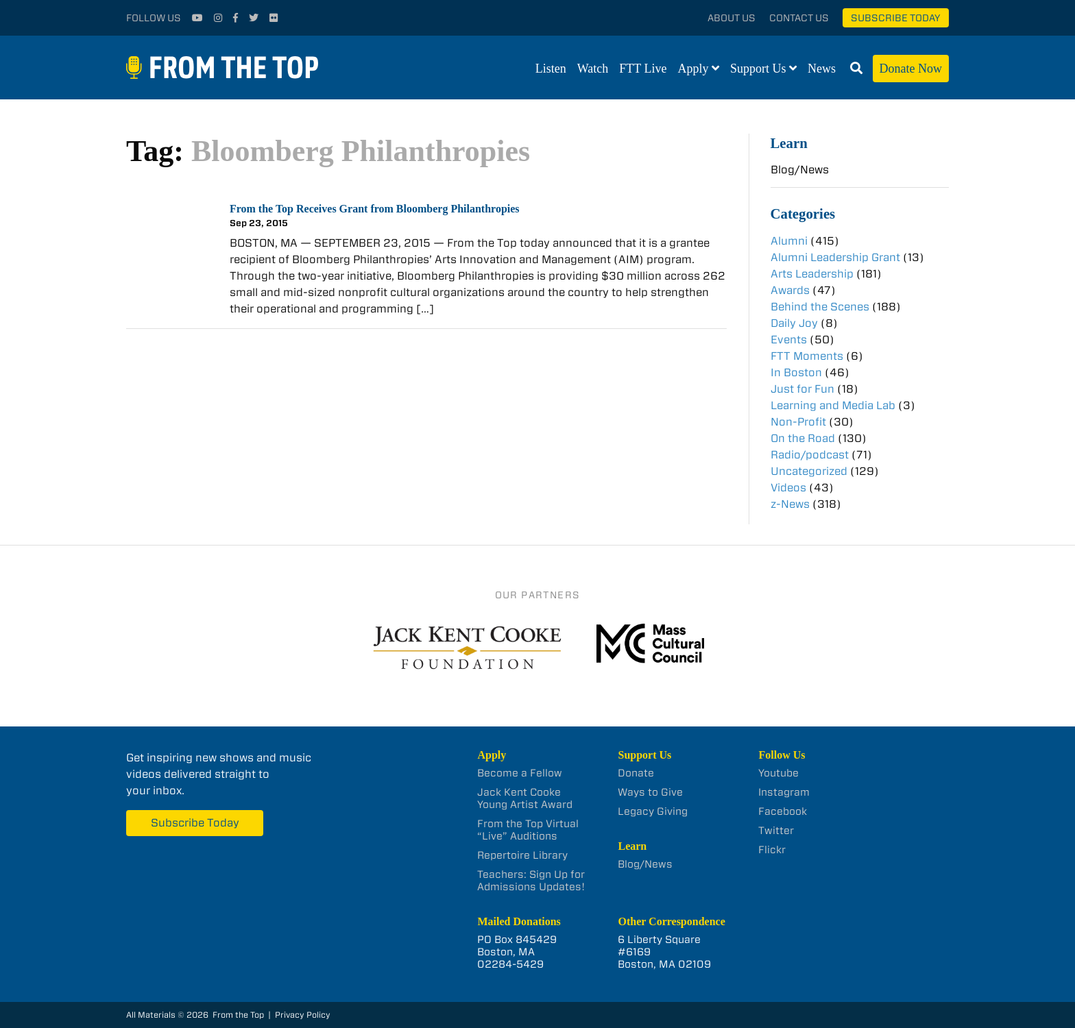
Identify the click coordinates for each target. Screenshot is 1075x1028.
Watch (593, 68)
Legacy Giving (653, 811)
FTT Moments (807, 356)
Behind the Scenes (820, 306)
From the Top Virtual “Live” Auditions (528, 830)
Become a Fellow (519, 773)
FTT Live (642, 68)
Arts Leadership (812, 273)
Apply (693, 68)
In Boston (796, 372)
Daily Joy (794, 323)
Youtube (778, 773)
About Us (732, 17)
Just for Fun (802, 388)
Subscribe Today (896, 17)
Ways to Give (650, 792)
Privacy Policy (302, 1014)
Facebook (782, 811)
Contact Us (799, 17)
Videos (788, 487)
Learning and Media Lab (833, 405)
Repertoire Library (522, 855)
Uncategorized (809, 471)
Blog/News (800, 169)
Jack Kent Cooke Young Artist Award (524, 798)
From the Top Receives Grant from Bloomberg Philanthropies (375, 209)
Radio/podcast (810, 454)
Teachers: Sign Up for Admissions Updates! (531, 880)
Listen (550, 68)
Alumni (789, 240)
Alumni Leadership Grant (835, 257)
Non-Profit (798, 421)
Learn (789, 143)
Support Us (758, 68)
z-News (790, 504)
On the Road (803, 438)
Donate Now (911, 68)
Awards (790, 290)
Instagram (784, 792)
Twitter (776, 830)
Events (789, 339)
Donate (636, 773)
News (822, 68)
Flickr (772, 850)
